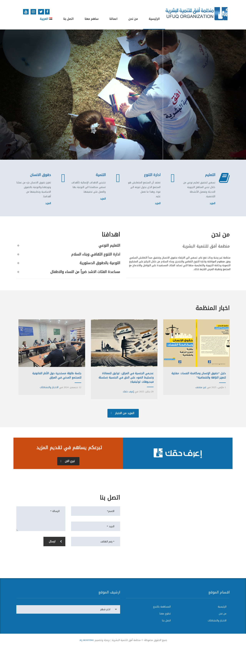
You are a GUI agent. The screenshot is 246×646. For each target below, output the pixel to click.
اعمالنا (113, 19)
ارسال (55, 541)
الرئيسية (154, 19)
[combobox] (68, 609)
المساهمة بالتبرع (162, 606)
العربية (46, 19)
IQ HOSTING (87, 640)
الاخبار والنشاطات (49, 387)
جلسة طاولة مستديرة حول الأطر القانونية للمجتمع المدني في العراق (56, 375)
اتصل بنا (68, 19)
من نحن (133, 19)
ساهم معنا (91, 19)
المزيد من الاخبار (122, 413)
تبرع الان (67, 461)
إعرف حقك (128, 391)
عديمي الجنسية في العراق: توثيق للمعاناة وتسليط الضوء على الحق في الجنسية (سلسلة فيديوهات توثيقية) (126, 377)
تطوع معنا (165, 613)
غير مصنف (200, 387)
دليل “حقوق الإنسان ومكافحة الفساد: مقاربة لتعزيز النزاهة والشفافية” (198, 375)
